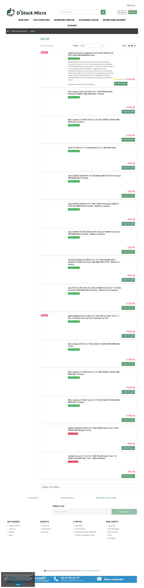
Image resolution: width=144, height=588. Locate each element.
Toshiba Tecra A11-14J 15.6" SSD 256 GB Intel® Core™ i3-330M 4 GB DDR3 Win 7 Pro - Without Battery (95, 455)
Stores (9, 533)
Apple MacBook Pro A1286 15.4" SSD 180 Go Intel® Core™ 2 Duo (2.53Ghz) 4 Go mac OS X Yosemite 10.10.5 (94, 315)
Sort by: (75, 46)
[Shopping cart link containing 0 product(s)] (134, 12)
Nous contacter (114, 577)
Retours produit (113, 530)
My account (112, 524)
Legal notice (79, 524)
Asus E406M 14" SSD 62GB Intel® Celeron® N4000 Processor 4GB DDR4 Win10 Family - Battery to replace (93, 231)
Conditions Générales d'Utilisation (85, 530)
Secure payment (80, 527)
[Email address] (82, 510)
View (125, 46)
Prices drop (44, 524)
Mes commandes (114, 527)
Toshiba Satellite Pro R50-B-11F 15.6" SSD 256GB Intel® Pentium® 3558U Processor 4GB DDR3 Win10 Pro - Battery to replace (93, 260)
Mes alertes (112, 536)
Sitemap (10, 530)
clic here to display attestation (90, 568)
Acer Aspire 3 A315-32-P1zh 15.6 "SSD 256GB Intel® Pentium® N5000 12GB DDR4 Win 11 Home (94, 91)
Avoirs (110, 533)
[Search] (82, 12)
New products (45, 527)
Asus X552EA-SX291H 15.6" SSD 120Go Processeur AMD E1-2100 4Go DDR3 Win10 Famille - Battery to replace (95, 203)
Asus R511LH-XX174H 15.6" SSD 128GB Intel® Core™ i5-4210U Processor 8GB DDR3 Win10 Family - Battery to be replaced (93, 287)
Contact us (10, 527)
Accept (18, 584)
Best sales (44, 530)
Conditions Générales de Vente (84, 533)
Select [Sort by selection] (83, 46)
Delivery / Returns (13, 524)
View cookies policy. (18, 581)
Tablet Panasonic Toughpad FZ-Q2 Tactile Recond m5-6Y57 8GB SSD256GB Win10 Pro (90, 54)
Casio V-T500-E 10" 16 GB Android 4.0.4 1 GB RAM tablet (91, 146)
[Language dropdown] (133, 5)
